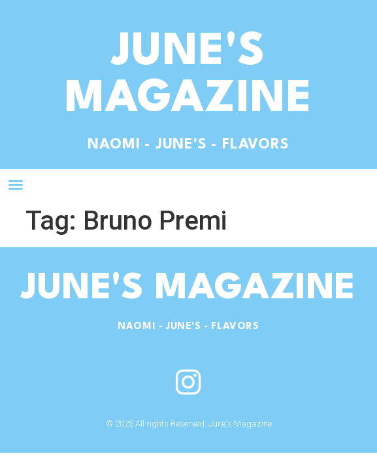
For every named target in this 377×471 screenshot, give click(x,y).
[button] (15, 184)
